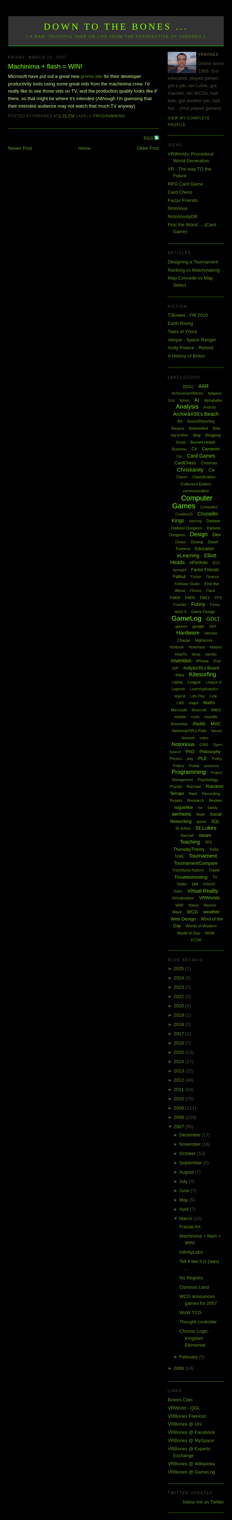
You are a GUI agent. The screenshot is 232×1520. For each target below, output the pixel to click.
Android (209, 407)
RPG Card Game (185, 184)
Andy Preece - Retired (190, 347)
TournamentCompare (196, 863)
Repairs (176, 801)
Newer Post (20, 148)
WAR (180, 905)
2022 (180, 996)
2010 (180, 1098)
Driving (197, 542)
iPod (217, 661)
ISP (175, 668)
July (184, 1181)
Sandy (212, 808)
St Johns (183, 828)
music (199, 723)
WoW (210, 933)
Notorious (178, 208)
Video (177, 891)
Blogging (213, 435)
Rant (193, 793)
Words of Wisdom (201, 926)
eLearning (188, 555)
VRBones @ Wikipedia (191, 1463)
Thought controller (198, 1321)
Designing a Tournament (193, 262)
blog (197, 435)
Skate (200, 814)
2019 (180, 1015)
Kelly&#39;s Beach (201, 668)
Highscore (204, 640)
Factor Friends (183, 200)
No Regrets (191, 1277)
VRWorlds (209, 897)
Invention (181, 660)
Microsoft (179, 710)
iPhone (202, 661)
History (216, 647)
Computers (209, 507)
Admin (184, 401)
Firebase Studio (187, 584)
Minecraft (199, 710)
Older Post (148, 148)
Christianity (190, 470)
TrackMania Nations (188, 870)
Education (204, 548)
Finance (212, 577)
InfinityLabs (191, 1252)
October (188, 1153)
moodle (210, 717)
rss (200, 808)
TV (214, 877)
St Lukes (206, 828)
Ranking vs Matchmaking (193, 270)
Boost (181, 442)
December (190, 1134)
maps (193, 703)
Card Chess (180, 192)
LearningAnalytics (204, 689)
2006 (180, 1368)
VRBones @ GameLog (191, 1472)
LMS (180, 703)
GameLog (186, 618)
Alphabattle (213, 401)
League (194, 682)
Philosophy (210, 751)
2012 (180, 1080)
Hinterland (197, 647)
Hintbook (177, 647)
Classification (204, 477)
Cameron (210, 448)
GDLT (213, 619)
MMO (216, 710)
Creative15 (184, 514)
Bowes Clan (180, 1399)
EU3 (216, 563)
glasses (182, 626)
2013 (180, 1071)
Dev (217, 534)
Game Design (203, 612)
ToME (179, 856)
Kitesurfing (202, 674)
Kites (180, 675)
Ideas (196, 654)
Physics (175, 759)
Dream (180, 542)
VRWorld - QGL (184, 1408)
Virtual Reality (202, 891)
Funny (198, 604)
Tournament (203, 856)
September (191, 1162)
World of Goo (188, 933)
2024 (180, 978)
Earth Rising (180, 323)
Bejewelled (198, 428)
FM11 (205, 598)
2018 (180, 1024)
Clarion (182, 477)
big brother (179, 435)
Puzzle (176, 786)
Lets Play (197, 696)
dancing (195, 521)
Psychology (208, 780)
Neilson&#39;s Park (189, 731)
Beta (217, 428)
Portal (194, 766)
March (186, 1218)
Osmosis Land (194, 1287)
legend (179, 696)
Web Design (183, 919)
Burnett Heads (202, 442)
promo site (92, 76)
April (184, 1209)
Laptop (177, 682)
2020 (180, 1005)
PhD (190, 751)
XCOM (196, 940)
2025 (180, 968)
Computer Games (192, 502)
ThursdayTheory (188, 849)
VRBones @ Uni (185, 1424)
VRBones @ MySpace (191, 1440)
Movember (179, 724)
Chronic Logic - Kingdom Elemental (195, 1338)
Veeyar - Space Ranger (192, 339)
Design (199, 534)
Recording (211, 793)
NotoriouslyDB (182, 216)
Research (195, 800)
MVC (216, 723)
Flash (210, 591)
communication (196, 491)
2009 (180, 1108)
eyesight (179, 570)
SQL (215, 821)
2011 (180, 1089)
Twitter (182, 884)
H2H (212, 626)
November (190, 1144)
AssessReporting (200, 421)
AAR (203, 386)
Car (179, 456)
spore (202, 821)
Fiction (196, 577)
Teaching (190, 842)
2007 (180, 1126)
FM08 (175, 598)
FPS (218, 598)
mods (195, 717)
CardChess (185, 462)
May (184, 1200)
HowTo (181, 654)
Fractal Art (190, 1226)
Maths (209, 702)
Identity (211, 654)
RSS (149, 138)
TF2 (208, 842)
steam (205, 835)
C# (194, 448)
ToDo (213, 849)
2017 (180, 1033)
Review (215, 800)
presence (211, 766)
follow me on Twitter (203, 1502)
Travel (214, 870)
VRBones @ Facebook (191, 1432)
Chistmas (209, 463)
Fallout (179, 576)
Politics (178, 766)
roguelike (183, 807)
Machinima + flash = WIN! (45, 66)
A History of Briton (186, 356)
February (189, 1356)
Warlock (209, 905)
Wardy (193, 905)
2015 (180, 1052)
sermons (181, 814)
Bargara (177, 428)
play (190, 759)
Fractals (180, 605)
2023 (180, 987)
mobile (180, 717)
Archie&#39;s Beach (195, 414)
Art (179, 421)
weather (211, 911)
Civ (211, 470)
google (198, 626)
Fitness (195, 591)
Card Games (201, 456)
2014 (180, 1061)
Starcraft (187, 836)
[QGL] (188, 386)
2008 (180, 1117)
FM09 (190, 598)
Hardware (187, 633)
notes (203, 738)
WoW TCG (190, 1312)
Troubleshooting (191, 877)
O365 (203, 745)
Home (84, 148)
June (185, 1190)
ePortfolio (198, 562)
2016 (180, 1043)
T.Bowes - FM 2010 (188, 315)
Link (213, 696)
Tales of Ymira (182, 331)
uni (195, 884)
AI (196, 400)
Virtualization (183, 898)
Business (179, 449)
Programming (109, 116)
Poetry (217, 759)
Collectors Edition (196, 484)
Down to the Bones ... (116, 26)
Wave (177, 912)
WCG (192, 911)
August (187, 1172)
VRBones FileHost (187, 1416)
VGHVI (209, 884)
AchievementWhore (187, 393)
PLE (202, 758)
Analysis (187, 406)
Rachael (194, 786)
